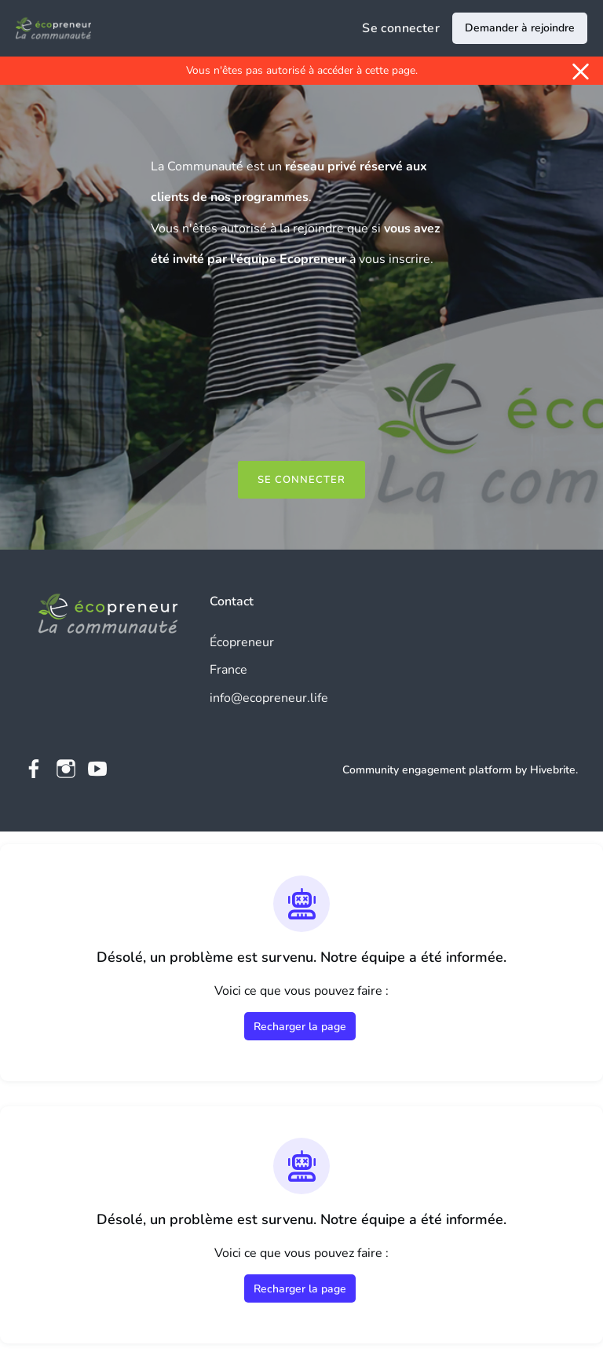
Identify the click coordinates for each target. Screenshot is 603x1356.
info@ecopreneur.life (269, 698)
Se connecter (401, 28)
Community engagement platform (427, 769)
